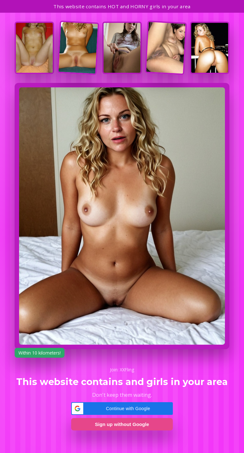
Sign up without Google (122, 424)
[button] (122, 408)
